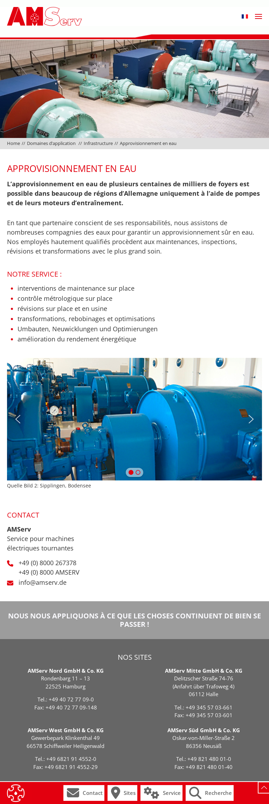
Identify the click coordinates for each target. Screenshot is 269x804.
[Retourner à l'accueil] (44, 16)
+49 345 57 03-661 (209, 707)
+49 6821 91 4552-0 (71, 758)
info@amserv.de (43, 582)
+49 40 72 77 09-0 (71, 699)
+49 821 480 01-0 (209, 758)
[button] (244, 16)
